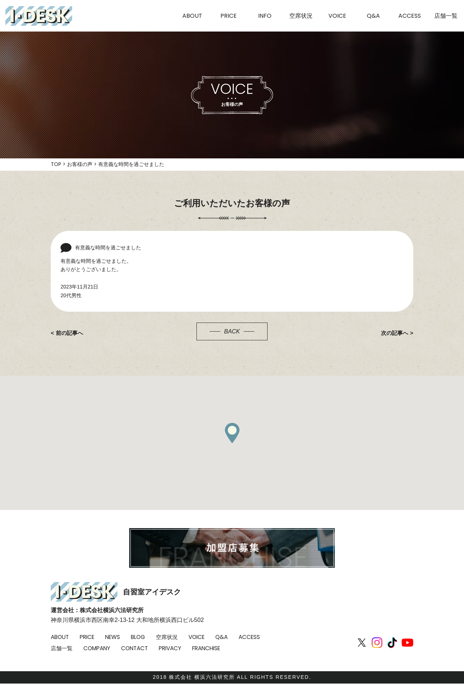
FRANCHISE (248, 648)
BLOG (144, 637)
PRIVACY (210, 648)
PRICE (90, 637)
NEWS (117, 637)
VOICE (205, 637)
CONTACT (172, 648)
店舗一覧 (95, 648)
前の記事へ (70, 333)
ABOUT (61, 637)
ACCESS (62, 648)
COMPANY (132, 648)
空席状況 (174, 637)
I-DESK (38, 16)
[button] (232, 433)
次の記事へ (393, 333)
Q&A (231, 637)
